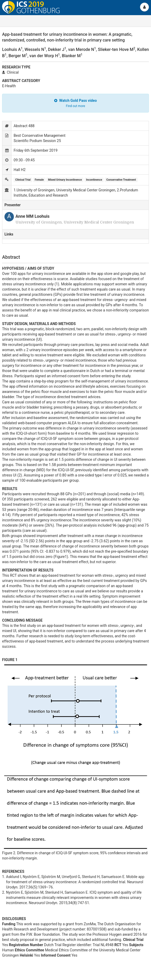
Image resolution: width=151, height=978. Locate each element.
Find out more (75, 106)
